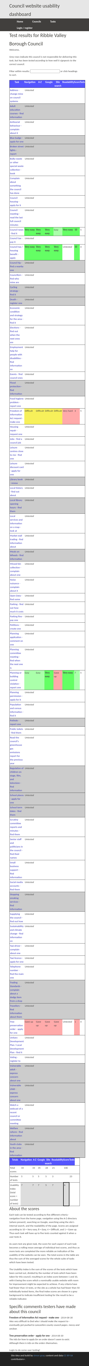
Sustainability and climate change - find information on (17, 933)
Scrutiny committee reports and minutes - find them (16, 827)
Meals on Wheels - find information (17, 555)
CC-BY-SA (68, 1355)
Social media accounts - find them (16, 886)
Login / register (25, 27)
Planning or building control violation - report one (16, 680)
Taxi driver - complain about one (16, 949)
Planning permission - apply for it (16, 696)
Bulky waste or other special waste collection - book (17, 166)
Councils (36, 21)
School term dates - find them (16, 811)
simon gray (38, 1355)
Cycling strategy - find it (15, 291)
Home (20, 21)
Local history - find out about (16, 491)
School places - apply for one (17, 799)
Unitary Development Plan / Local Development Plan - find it (17, 1045)
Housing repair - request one (16, 430)
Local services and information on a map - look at (16, 523)
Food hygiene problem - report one (17, 402)
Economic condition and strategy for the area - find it (16, 315)
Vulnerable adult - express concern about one (15, 1073)
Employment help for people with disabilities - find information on (16, 358)
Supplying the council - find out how (16, 917)
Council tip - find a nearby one (16, 266)
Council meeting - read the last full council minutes (16, 217)
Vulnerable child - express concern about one (15, 1093)
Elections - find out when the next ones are (15, 335)
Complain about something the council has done (15, 186)
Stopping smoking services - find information (16, 902)
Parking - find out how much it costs (16, 608)
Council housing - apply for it (15, 201)
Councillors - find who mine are (16, 278)
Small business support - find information (16, 870)
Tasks (53, 21)
